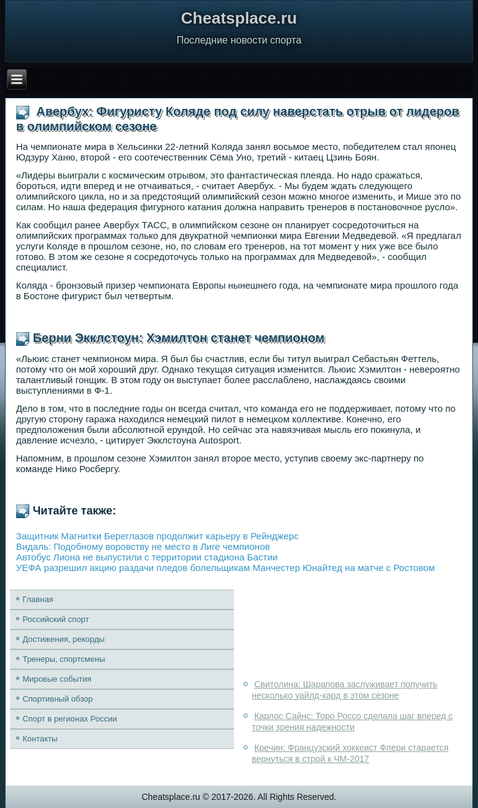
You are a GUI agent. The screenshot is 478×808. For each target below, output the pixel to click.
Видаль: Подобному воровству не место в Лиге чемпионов (143, 546)
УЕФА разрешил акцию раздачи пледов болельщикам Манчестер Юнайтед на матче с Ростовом (225, 567)
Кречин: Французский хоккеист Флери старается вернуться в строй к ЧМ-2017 (349, 753)
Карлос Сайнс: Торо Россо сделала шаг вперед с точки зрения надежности (351, 721)
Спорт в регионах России (69, 718)
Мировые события (56, 679)
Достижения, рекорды (63, 639)
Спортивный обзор (57, 699)
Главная (37, 599)
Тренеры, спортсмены (63, 659)
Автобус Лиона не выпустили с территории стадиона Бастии (147, 557)
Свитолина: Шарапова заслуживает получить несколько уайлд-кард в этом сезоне (344, 689)
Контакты (39, 738)
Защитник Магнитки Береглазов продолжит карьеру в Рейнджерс (157, 536)
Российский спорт (55, 619)
